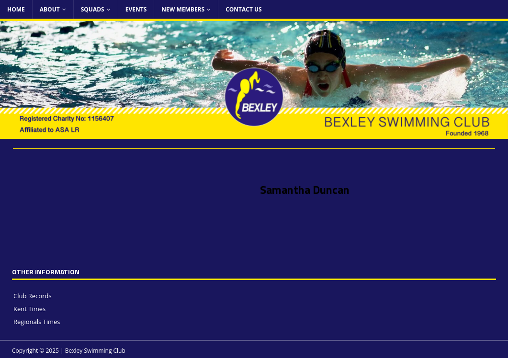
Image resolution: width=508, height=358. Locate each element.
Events (136, 9)
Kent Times (29, 308)
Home (16, 9)
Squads (92, 9)
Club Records (32, 295)
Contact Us (244, 9)
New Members (182, 9)
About (50, 9)
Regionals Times (36, 321)
